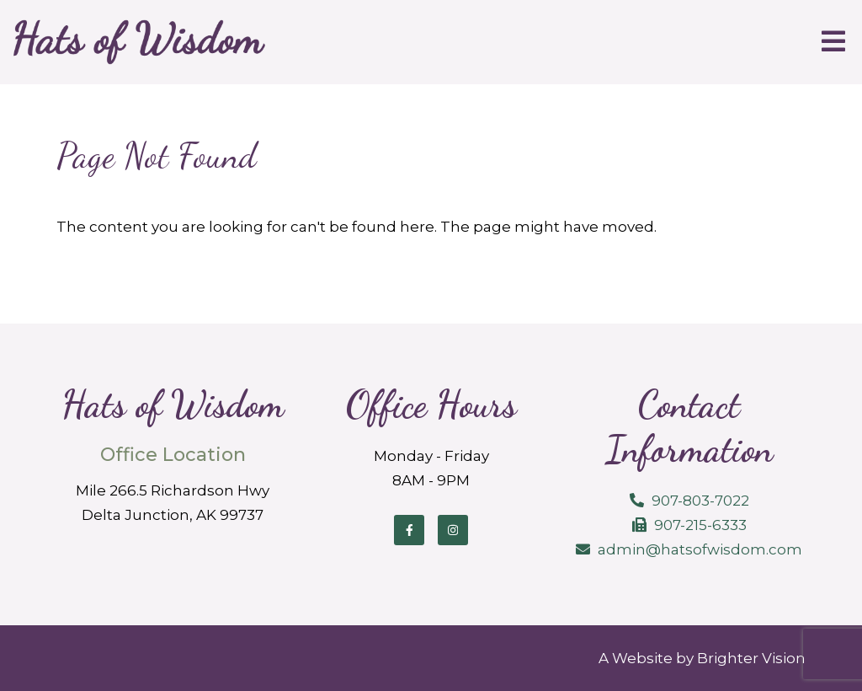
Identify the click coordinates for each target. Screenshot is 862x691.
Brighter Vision (751, 658)
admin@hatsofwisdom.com (700, 549)
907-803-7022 (700, 500)
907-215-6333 (700, 525)
